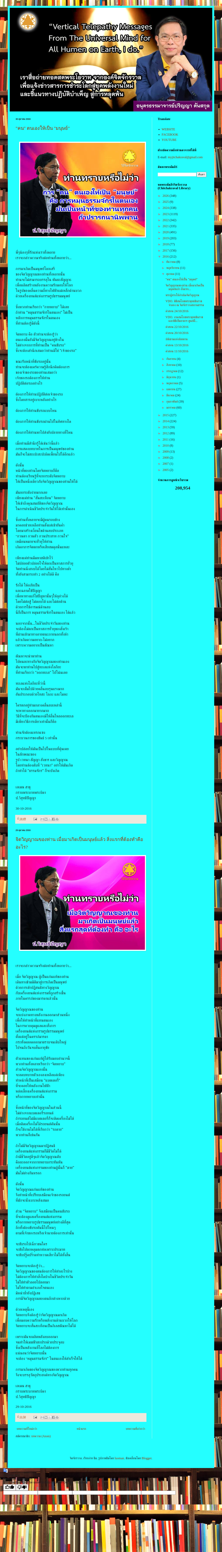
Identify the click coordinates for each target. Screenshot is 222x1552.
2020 (166, 232)
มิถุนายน (171, 377)
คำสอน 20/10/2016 (177, 333)
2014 (166, 421)
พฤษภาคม (172, 383)
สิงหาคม (171, 365)
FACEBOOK (170, 134)
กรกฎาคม (172, 371)
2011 (166, 439)
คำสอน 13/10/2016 (177, 345)
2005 (166, 470)
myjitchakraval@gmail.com (185, 157)
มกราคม (171, 407)
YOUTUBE (169, 139)
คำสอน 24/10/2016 (177, 311)
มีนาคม (170, 395)
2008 (166, 457)
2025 (166, 201)
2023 (166, 214)
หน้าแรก (81, 1428)
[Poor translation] (22, 1487)
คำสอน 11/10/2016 (177, 351)
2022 (166, 220)
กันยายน (171, 358)
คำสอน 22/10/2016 (177, 327)
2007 (166, 463)
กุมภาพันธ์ (172, 401)
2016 (166, 256)
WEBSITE (168, 129)
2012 (166, 433)
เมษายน (171, 389)
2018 (166, 244)
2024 (166, 207)
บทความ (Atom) (41, 1436)
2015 (166, 415)
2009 (166, 451)
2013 (166, 427)
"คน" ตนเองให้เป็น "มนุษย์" (43, 128)
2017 (166, 250)
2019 (166, 238)
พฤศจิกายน (173, 267)
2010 (166, 445)
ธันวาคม (171, 261)
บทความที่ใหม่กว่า (27, 1428)
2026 (166, 195)
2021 (166, 226)
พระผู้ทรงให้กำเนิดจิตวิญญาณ (182, 295)
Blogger (147, 1458)
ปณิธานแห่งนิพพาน (177, 339)
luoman (119, 1458)
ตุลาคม (170, 274)
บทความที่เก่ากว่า (135, 1428)
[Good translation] (9, 1487)
